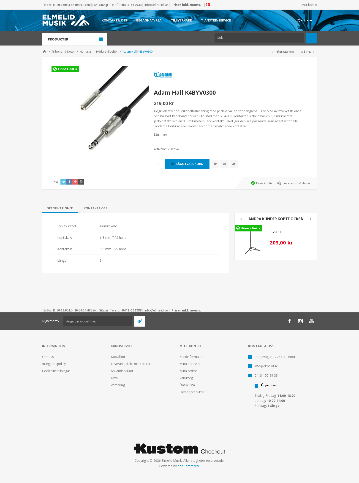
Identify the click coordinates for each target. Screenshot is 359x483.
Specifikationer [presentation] (60, 208)
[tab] (60, 208)
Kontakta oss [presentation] (95, 208)
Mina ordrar (188, 371)
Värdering (118, 385)
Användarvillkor (122, 371)
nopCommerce (189, 466)
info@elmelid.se (156, 5)
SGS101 (275, 232)
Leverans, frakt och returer (130, 364)
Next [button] (310, 219)
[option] (276, 241)
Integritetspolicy (54, 364)
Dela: (55, 182)
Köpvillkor (118, 356)
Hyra (114, 378)
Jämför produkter (192, 392)
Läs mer (160, 134)
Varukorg (186, 378)
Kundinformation (192, 356)
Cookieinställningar (56, 371)
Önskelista (187, 385)
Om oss (48, 356)
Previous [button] (241, 219)
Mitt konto (309, 5)
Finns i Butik (67, 69)
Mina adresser (190, 364)
